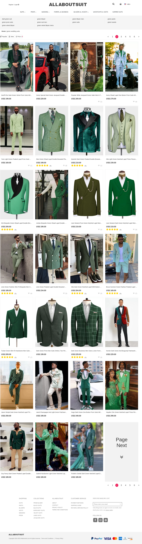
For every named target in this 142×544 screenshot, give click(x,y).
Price (20, 36)
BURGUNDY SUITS (39, 510)
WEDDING (22, 513)
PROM (21, 515)
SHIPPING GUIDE (76, 505)
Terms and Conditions (47, 538)
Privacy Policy (59, 538)
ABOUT (54, 503)
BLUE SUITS (37, 508)
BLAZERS (22, 508)
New (12, 36)
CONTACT (55, 505)
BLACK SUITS (38, 505)
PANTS (21, 505)
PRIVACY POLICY (57, 507)
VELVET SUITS (38, 513)
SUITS (21, 503)
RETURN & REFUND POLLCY (79, 508)
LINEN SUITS (37, 515)
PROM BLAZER (38, 503)
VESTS (21, 510)
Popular (4, 36)
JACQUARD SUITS (39, 518)
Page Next (121, 448)
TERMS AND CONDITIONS (60, 510)
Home (4, 31)
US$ (127, 4)
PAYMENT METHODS (77, 503)
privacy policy (109, 510)
